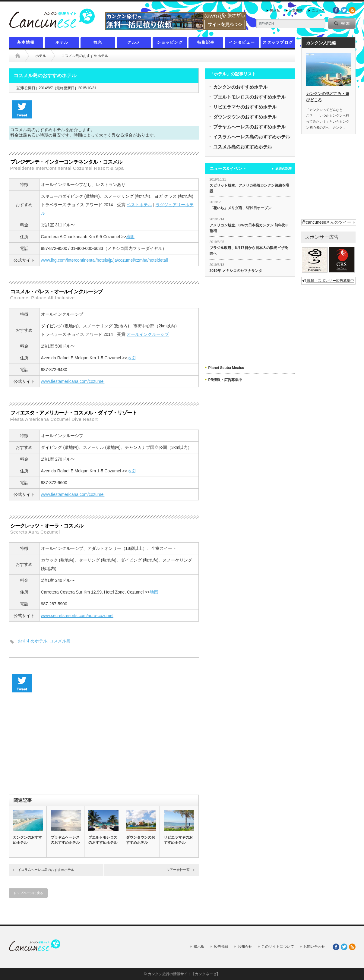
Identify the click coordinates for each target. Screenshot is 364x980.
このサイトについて (277, 946)
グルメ (133, 42)
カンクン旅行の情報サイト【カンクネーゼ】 (184, 974)
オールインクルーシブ (148, 334)
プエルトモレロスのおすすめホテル (102, 840)
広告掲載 (295, 10)
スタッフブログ (278, 42)
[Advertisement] (104, 746)
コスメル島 (60, 640)
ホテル (61, 42)
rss (352, 10)
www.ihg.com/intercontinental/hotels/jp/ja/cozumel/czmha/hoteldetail (104, 260)
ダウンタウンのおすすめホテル (140, 840)
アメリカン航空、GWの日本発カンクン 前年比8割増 (249, 228)
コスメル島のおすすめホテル (242, 146)
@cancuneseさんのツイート (329, 222)
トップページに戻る (28, 893)
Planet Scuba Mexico (226, 368)
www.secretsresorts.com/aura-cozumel (77, 615)
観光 (97, 42)
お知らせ (245, 946)
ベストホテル (139, 204)
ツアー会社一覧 (178, 869)
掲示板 (275, 10)
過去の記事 (283, 168)
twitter (344, 10)
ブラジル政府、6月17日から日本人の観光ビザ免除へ (249, 251)
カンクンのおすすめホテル (27, 840)
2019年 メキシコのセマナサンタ (236, 271)
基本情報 (25, 42)
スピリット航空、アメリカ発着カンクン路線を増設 (249, 188)
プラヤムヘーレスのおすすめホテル (65, 840)
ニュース (318, 10)
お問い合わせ (314, 946)
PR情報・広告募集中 (225, 380)
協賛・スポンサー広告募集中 (328, 281)
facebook (336, 10)
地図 (130, 236)
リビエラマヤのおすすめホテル (178, 840)
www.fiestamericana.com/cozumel (73, 381)
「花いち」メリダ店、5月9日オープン (240, 208)
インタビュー (242, 42)
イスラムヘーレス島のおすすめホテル (46, 869)
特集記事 (205, 42)
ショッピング (170, 42)
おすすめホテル (32, 640)
